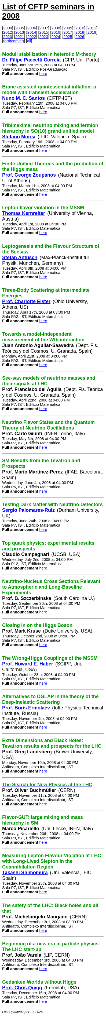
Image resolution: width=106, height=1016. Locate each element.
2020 (7, 37)
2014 (31, 32)
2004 (7, 28)
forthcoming (13, 41)
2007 (43, 28)
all (29, 41)
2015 (43, 32)
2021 (19, 37)
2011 (91, 28)
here (43, 73)
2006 (31, 28)
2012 (7, 32)
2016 (55, 32)
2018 (79, 32)
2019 (91, 32)
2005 (19, 28)
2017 (67, 32)
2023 (43, 37)
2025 (67, 37)
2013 (19, 32)
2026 (79, 37)
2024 (55, 37)
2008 (55, 28)
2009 (67, 28)
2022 (31, 37)
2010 (79, 28)
